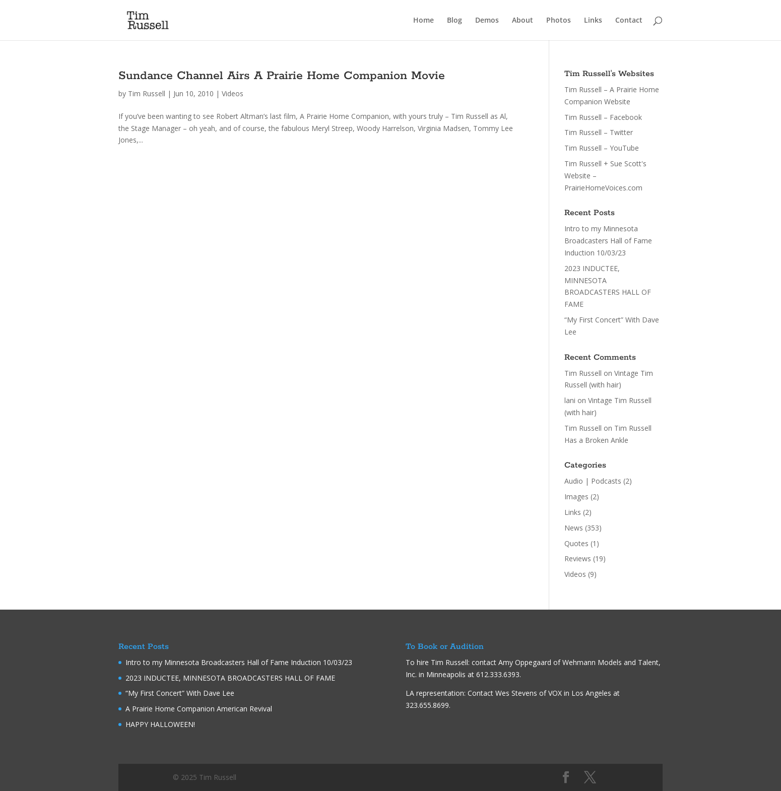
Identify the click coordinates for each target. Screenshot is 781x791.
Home (423, 21)
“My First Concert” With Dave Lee (179, 693)
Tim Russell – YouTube (601, 148)
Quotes (576, 543)
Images (576, 496)
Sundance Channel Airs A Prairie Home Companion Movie (281, 76)
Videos (232, 93)
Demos (487, 21)
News (573, 528)
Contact (628, 21)
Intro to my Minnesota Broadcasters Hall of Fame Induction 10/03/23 (608, 240)
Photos (558, 21)
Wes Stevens (516, 693)
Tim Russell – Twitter (598, 132)
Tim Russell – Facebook (603, 117)
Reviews (577, 558)
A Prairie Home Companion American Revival (198, 708)
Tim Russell (146, 93)
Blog (454, 21)
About (522, 21)
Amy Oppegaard (524, 662)
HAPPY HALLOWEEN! (160, 724)
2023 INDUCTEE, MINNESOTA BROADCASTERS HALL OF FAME (230, 678)
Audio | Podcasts (592, 481)
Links (593, 21)
